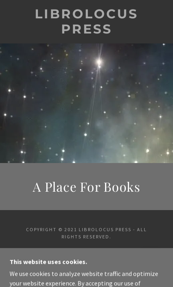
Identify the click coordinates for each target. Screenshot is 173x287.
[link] (86, 21)
